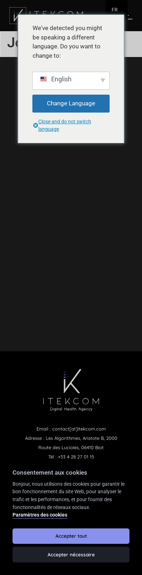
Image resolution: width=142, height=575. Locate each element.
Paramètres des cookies (40, 515)
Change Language (71, 103)
